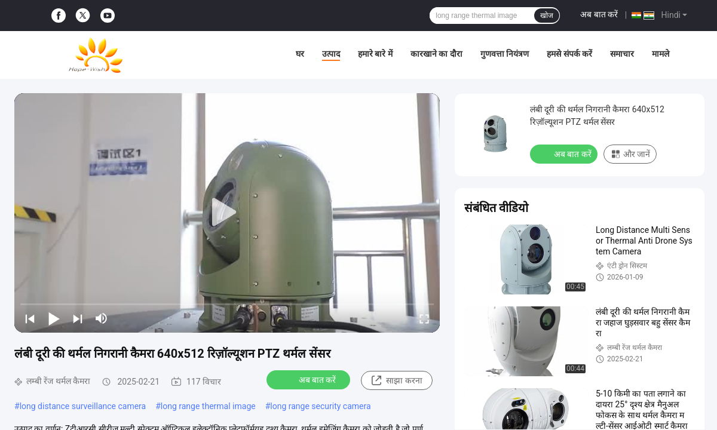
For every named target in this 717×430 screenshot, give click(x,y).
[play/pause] (54, 318)
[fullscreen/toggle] (424, 318)
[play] (227, 213)
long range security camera (320, 406)
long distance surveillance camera (83, 406)
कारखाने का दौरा (436, 54)
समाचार (622, 54)
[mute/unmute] (102, 318)
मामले (660, 54)
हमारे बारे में (375, 54)
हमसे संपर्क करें (569, 54)
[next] (78, 318)
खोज (546, 15)
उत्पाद (331, 54)
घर (300, 54)
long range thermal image (208, 406)
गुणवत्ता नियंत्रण (504, 54)
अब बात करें (599, 14)
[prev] (30, 318)
